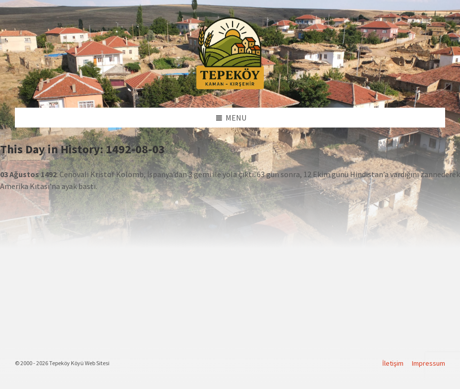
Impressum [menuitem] (428, 363)
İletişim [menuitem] (392, 363)
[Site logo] (230, 88)
